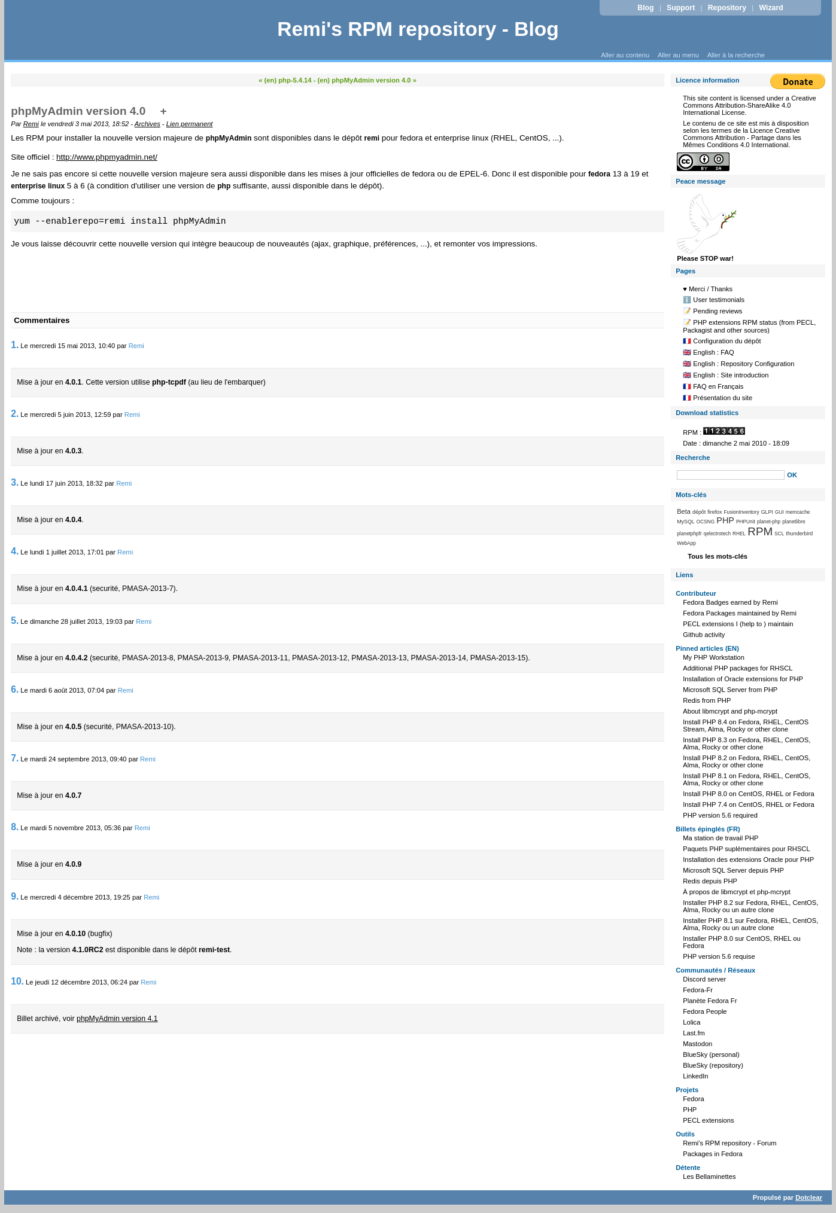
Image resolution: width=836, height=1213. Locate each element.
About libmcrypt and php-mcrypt (730, 711)
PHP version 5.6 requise (719, 956)
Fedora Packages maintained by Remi (740, 613)
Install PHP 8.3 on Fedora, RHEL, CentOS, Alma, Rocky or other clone (746, 743)
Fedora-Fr (698, 989)
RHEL (739, 534)
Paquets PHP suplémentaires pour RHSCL (746, 848)
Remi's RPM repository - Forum (729, 1143)
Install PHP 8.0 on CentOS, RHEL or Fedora (748, 793)
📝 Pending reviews (712, 311)
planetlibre (793, 522)
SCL (779, 534)
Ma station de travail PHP (720, 838)
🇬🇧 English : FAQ (708, 352)
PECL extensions (708, 1120)
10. (17, 981)
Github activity (704, 634)
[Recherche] (731, 475)
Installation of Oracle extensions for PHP (743, 678)
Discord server (704, 979)
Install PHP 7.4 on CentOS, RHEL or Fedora (748, 804)
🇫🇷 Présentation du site (717, 397)
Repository (727, 8)
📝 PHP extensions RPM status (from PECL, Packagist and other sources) (749, 326)
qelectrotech (717, 534)
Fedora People (704, 1011)
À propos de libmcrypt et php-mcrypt (737, 891)
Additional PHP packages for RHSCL (737, 668)
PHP (725, 520)
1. (15, 345)
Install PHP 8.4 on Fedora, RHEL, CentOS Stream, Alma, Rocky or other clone (745, 725)
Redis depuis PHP (710, 881)
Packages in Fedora (713, 1153)
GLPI (767, 512)
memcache (798, 512)
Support (681, 8)
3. (15, 482)
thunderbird (799, 534)
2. (15, 414)
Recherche (693, 457)
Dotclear (808, 1197)
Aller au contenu (625, 55)
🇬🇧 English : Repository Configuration (738, 363)
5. (15, 620)
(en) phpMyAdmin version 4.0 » (367, 80)
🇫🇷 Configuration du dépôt (722, 341)
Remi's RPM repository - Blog (418, 29)
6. (15, 689)
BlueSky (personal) (711, 1054)
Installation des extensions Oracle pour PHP (748, 859)
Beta (684, 511)
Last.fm (694, 1033)
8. (15, 827)
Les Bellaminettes (709, 1176)
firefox (714, 512)
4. (15, 551)
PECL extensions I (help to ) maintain (738, 623)
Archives (147, 123)
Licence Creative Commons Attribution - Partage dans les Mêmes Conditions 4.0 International (742, 137)
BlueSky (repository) (713, 1065)
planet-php (768, 522)
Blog (645, 8)
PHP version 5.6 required (720, 815)
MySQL (686, 522)
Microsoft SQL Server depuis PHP (733, 870)
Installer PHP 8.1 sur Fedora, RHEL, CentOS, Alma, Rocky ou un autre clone (750, 924)
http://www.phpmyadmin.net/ (106, 157)
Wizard (771, 8)
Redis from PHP (707, 700)
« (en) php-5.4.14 (285, 80)
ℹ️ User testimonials (713, 299)
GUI (779, 512)
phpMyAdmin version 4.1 (117, 1018)
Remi (31, 123)
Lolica (691, 1022)
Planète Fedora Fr (710, 1000)
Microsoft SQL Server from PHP (730, 689)
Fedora (693, 1098)
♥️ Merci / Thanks (707, 288)
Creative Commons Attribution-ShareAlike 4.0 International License (749, 105)
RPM (760, 531)
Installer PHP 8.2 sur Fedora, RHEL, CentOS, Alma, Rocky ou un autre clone (750, 906)
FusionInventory (741, 512)
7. (15, 758)
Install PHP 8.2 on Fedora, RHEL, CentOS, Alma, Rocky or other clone (746, 761)
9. (15, 896)
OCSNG (706, 522)
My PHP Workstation (713, 657)
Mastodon (697, 1043)
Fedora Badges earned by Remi (730, 602)
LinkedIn (695, 1076)
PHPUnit (745, 522)
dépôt (699, 512)
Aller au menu (678, 55)
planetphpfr (689, 534)
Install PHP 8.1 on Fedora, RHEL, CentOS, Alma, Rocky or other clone (746, 779)
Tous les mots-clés (717, 556)
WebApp (686, 543)
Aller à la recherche (736, 55)
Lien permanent (189, 123)
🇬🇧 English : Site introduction (725, 375)
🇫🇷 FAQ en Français (713, 386)
